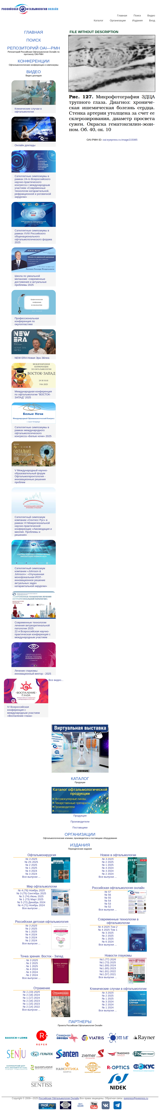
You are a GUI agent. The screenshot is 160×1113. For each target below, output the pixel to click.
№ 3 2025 (31, 858)
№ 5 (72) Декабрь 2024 (31, 902)
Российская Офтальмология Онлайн (59, 1098)
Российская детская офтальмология (41, 921)
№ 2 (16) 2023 (31, 1000)
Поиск (137, 15)
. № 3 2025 (31, 960)
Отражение (41, 988)
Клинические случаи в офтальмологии (28, 110)
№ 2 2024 (108, 873)
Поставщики (80, 827)
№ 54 (107, 900)
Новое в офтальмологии (118, 855)
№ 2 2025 (31, 864)
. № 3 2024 (31, 972)
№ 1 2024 (108, 1007)
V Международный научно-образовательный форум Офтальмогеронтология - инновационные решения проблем (31, 476)
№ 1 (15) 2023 (31, 1003)
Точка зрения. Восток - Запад (41, 956)
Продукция (80, 815)
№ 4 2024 (31, 870)
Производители (80, 821)
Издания (137, 20)
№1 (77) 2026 (107, 959)
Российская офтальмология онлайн (118, 888)
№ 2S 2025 (31, 861)
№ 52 (107, 906)
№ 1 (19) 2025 (31, 991)
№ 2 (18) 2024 (31, 994)
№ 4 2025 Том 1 (107, 929)
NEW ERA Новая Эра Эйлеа (32, 357)
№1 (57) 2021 (108, 974)
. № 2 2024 (31, 975)
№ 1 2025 (31, 867)
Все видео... (55, 680)
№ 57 (107, 891)
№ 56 (107, 894)
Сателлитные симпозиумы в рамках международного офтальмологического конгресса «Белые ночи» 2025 (33, 432)
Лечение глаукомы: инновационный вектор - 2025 (33, 672)
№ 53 (107, 903)
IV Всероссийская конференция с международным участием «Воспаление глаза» (23, 711)
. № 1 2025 (31, 966)
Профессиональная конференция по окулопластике (27, 321)
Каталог (98, 20)
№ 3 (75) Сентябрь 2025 (31, 893)
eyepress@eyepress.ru (136, 1098)
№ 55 (107, 897)
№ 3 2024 (31, 873)
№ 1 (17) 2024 (31, 997)
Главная (122, 15)
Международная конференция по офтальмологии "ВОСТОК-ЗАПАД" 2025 (33, 394)
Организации (118, 20)
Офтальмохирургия (41, 855)
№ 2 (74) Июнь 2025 (31, 896)
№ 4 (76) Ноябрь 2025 (31, 890)
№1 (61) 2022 (108, 971)
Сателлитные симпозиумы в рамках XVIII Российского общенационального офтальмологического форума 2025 (33, 236)
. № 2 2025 (31, 963)
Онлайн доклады (25, 145)
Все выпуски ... (31, 876)
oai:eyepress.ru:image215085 (120, 139)
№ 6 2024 (108, 941)
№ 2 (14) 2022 (31, 1006)
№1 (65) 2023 (108, 968)
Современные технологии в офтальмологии (118, 921)
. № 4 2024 (31, 969)
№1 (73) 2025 (108, 962)
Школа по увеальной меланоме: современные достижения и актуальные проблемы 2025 (30, 280)
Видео (151, 15)
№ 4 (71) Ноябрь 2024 (31, 905)
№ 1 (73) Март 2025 (31, 899)
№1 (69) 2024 (108, 965)
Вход (152, 20)
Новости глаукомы (118, 955)
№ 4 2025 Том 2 (107, 926)
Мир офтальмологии (42, 886)
